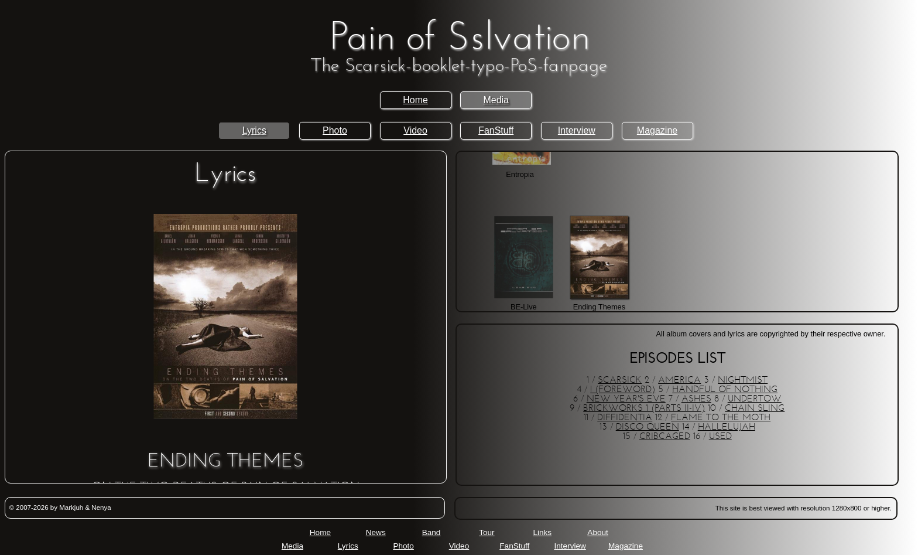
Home (415, 100)
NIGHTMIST (743, 380)
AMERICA (679, 380)
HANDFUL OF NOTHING (724, 389)
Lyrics (254, 130)
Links (542, 532)
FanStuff (495, 130)
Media (496, 100)
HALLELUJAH (726, 427)
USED (720, 436)
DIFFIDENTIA (624, 418)
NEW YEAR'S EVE (626, 399)
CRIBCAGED (664, 436)
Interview (576, 130)
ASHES (696, 399)
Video (415, 130)
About (597, 532)
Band (431, 532)
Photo (335, 130)
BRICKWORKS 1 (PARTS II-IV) (644, 408)
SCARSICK (620, 380)
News (376, 532)
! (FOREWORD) (622, 389)
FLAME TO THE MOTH (720, 418)
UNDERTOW (755, 399)
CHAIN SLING (755, 408)
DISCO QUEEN (647, 427)
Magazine (657, 130)
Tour (486, 532)
